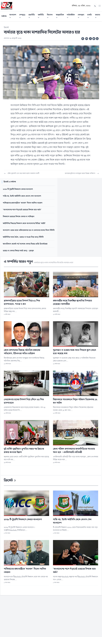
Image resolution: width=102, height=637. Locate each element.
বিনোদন (50, 16)
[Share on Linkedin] (97, 38)
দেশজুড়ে (23, 16)
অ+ (87, 38)
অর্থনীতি (42, 16)
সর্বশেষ (4, 16)
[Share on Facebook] (90, 38)
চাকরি (90, 16)
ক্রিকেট (6, 27)
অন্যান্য (98, 16)
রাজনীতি (32, 16)
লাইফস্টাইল (71, 16)
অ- (83, 38)
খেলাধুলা (82, 16)
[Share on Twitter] (93, 38)
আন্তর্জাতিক (60, 16)
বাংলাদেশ (13, 16)
